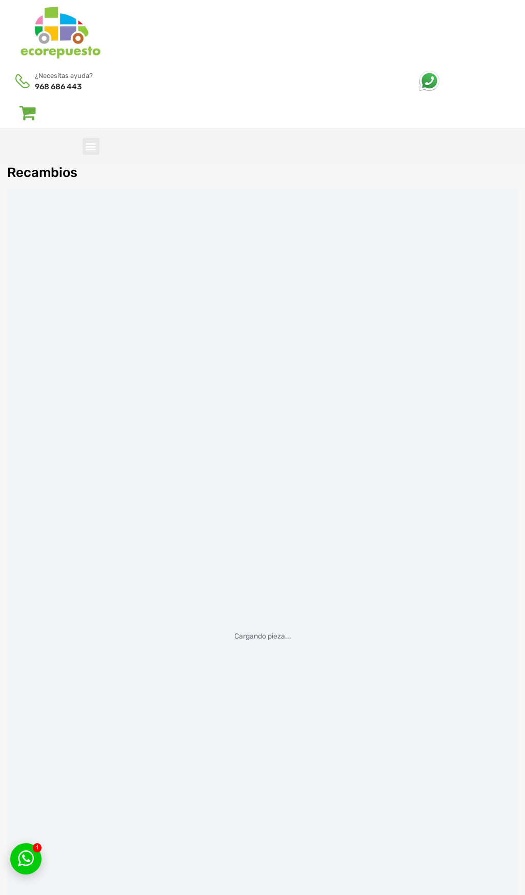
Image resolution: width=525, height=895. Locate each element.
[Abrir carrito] (28, 112)
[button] (91, 146)
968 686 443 (58, 86)
